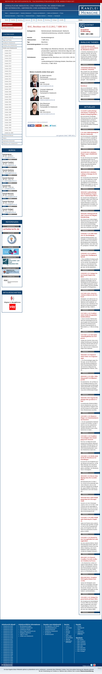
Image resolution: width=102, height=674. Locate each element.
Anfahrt (4, 159)
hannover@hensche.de (11, 181)
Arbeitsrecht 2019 (8, 636)
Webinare (50, 15)
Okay (99, 668)
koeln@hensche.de (10, 188)
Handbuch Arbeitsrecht (26, 13)
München (39, 20)
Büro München (81, 648)
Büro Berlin (80, 639)
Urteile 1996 (8, 117)
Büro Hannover (81, 644)
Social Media (69, 637)
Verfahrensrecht (49, 634)
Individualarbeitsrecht (51, 628)
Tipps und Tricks (7, 40)
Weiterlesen (85, 64)
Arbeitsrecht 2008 (8, 654)
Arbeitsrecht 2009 (8, 652)
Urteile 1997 (8, 115)
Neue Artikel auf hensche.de (27, 631)
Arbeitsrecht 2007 (8, 656)
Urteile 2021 (8, 53)
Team (78, 629)
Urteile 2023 (8, 50)
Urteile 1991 (8, 130)
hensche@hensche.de (46, 86)
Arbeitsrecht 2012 (8, 647)
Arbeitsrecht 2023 (8, 629)
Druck (67, 629)
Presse (61, 13)
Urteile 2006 (8, 92)
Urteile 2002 (8, 102)
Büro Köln (80, 646)
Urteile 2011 (8, 79)
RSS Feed (68, 636)
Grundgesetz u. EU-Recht (52, 626)
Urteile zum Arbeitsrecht (52, 13)
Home (6, 13)
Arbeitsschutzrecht (50, 629)
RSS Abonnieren (7, 665)
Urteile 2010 (8, 81)
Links (67, 634)
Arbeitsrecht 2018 (8, 637)
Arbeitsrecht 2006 (8, 657)
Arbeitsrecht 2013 (8, 646)
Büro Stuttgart (81, 651)
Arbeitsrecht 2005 (8, 659)
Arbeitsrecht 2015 (8, 642)
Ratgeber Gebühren (41, 15)
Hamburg (20, 20)
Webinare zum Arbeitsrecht (10, 143)
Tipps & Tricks (20, 15)
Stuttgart (54, 20)
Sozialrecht (48, 633)
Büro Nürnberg (81, 649)
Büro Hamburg (81, 643)
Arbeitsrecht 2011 (8, 649)
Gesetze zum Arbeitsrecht (39, 13)
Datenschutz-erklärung (81, 633)
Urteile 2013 (8, 74)
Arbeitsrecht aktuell (14, 13)
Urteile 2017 (8, 63)
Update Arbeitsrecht (8, 27)
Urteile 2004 (8, 97)
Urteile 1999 (8, 109)
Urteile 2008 (8, 86)
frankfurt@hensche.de (10, 165)
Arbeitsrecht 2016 (8, 641)
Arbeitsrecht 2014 (8, 644)
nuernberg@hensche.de (11, 204)
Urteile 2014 (8, 71)
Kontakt (68, 633)
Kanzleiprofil (57, 15)
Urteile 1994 (8, 122)
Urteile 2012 (8, 76)
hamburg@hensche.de (10, 173)
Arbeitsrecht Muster (30, 15)
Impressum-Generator (10, 15)
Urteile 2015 (8, 68)
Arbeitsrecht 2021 (8, 633)
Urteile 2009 (8, 84)
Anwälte (61, 20)
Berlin (6, 20)
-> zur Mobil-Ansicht (8, 34)
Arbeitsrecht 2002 (8, 664)
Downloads (69, 628)
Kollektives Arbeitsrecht (51, 631)
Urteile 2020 (8, 56)
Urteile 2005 (8, 94)
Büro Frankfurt (81, 641)
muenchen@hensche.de (11, 196)
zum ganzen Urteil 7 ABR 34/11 (65, 135)
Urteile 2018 (8, 61)
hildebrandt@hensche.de (47, 100)
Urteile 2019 (8, 58)
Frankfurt (13, 20)
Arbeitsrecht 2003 (8, 662)
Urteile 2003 (8, 99)
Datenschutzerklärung (86, 671)
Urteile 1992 (8, 127)
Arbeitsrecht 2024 (8, 628)
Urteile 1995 (8, 120)
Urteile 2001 (8, 104)
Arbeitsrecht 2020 (8, 634)
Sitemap (68, 639)
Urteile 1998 (8, 112)
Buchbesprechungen (25, 626)
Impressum (80, 631)
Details (10, 159)
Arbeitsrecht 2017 (8, 639)
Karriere (68, 631)
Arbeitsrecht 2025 (8, 626)
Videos (4, 138)
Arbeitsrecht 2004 (8, 660)
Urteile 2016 (8, 66)
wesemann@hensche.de (47, 114)
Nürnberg (47, 20)
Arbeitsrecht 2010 (8, 651)
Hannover (27, 20)
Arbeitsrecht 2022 (8, 631)
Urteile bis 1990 (9, 133)
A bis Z (68, 626)
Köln (34, 20)
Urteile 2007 (8, 89)
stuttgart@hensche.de (10, 212)
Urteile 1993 (8, 125)
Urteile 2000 (8, 107)
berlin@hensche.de (10, 157)
